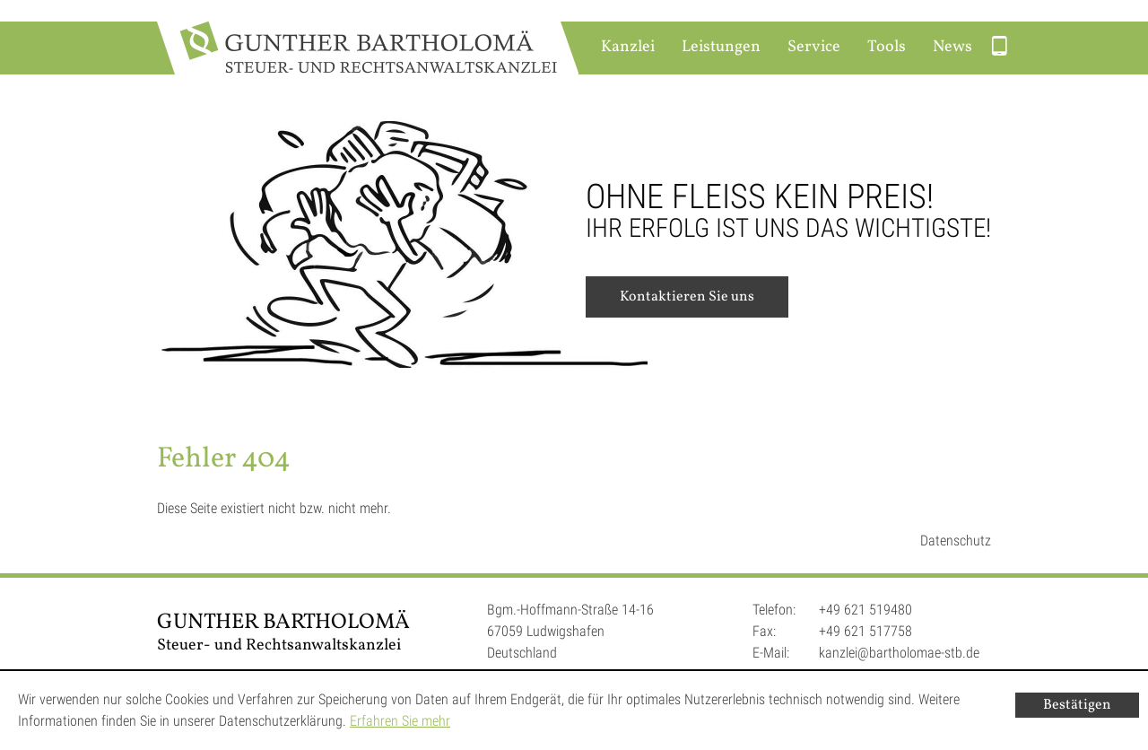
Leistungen (721, 47)
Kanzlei (628, 47)
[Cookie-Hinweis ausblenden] (1077, 705)
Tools (886, 47)
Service (813, 47)
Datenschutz (955, 540)
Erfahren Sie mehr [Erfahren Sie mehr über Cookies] (400, 720)
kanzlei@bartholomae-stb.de (899, 652)
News (952, 47)
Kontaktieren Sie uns (687, 297)
